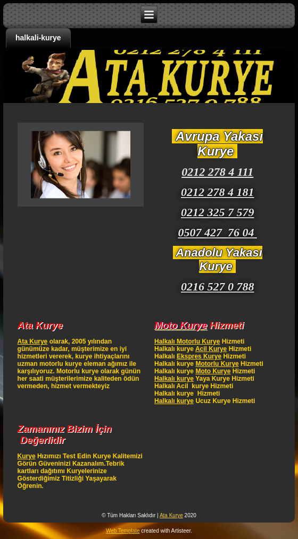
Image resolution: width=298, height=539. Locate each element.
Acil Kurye (211, 349)
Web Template (123, 531)
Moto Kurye (212, 371)
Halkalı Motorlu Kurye (187, 341)
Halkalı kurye (174, 378)
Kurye (27, 456)
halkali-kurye (38, 37)
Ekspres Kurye (199, 356)
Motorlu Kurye (216, 363)
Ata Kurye (33, 341)
